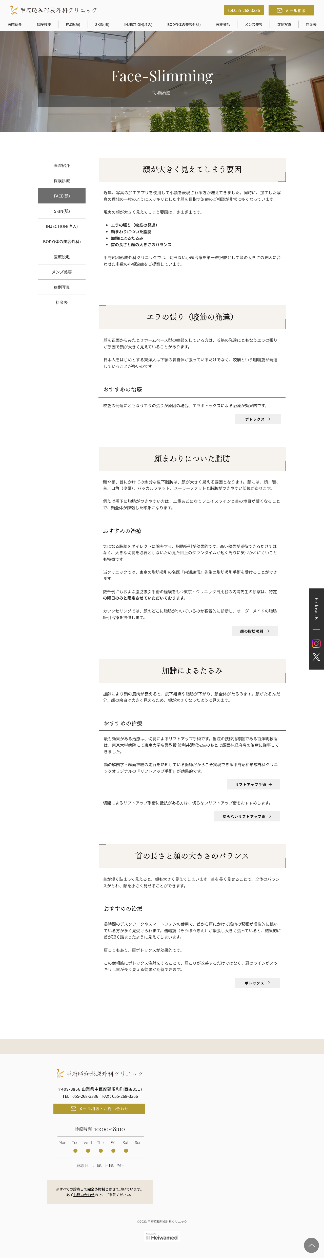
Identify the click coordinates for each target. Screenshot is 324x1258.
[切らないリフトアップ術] (247, 816)
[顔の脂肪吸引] (255, 631)
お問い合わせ (84, 1194)
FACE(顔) (62, 196)
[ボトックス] (258, 419)
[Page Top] (311, 1245)
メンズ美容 (62, 272)
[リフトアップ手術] (253, 784)
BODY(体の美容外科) (62, 241)
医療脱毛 (62, 257)
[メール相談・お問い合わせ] (99, 1109)
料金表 (62, 302)
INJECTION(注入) (62, 226)
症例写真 (62, 287)
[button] (14, 24)
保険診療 (62, 180)
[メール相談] (291, 10)
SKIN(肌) (62, 211)
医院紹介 (62, 165)
